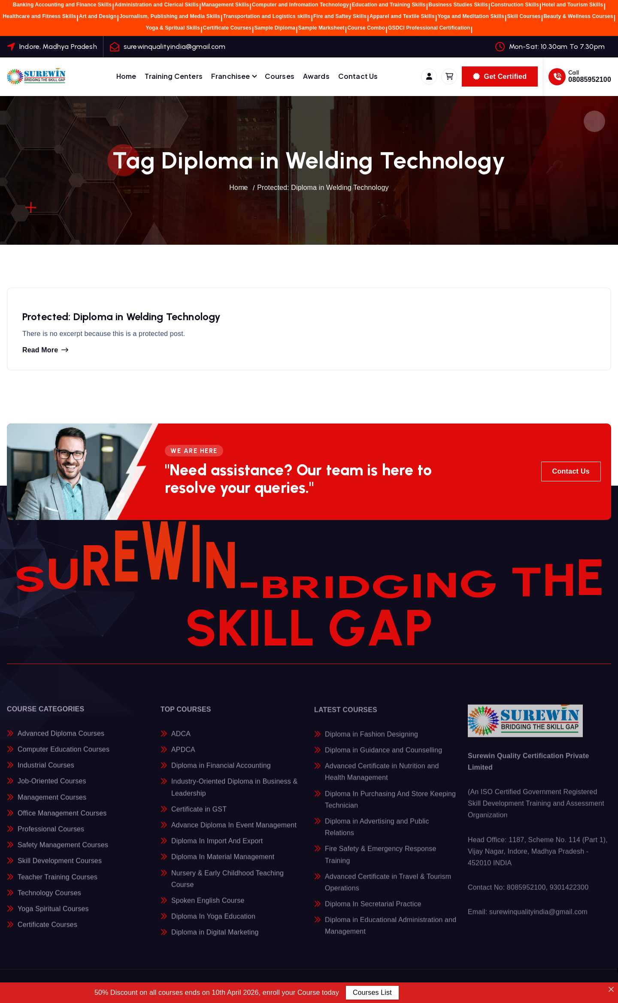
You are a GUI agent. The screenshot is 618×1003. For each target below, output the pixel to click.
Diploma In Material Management (222, 864)
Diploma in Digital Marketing (215, 939)
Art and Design (98, 16)
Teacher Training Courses (57, 884)
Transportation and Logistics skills (267, 16)
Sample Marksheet (321, 28)
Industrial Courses (46, 772)
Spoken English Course (208, 907)
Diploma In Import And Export (217, 848)
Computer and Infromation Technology (300, 5)
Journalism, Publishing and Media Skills (169, 16)
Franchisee (230, 76)
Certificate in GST (199, 816)
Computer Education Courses (63, 756)
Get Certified (500, 76)
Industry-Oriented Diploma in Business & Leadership (234, 794)
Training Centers (174, 76)
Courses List (372, 992)
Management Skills (225, 5)
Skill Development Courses (60, 867)
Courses (279, 76)
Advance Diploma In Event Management (234, 832)
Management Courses (52, 804)
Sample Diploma (275, 28)
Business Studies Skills (458, 5)
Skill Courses (524, 16)
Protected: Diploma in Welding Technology (322, 187)
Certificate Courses (227, 28)
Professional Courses (51, 836)
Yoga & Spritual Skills (173, 28)
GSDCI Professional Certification (429, 28)
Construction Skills (515, 5)
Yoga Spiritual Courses (53, 915)
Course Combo (366, 28)
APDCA (183, 757)
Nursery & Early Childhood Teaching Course (227, 886)
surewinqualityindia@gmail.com (175, 46)
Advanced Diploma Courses (61, 740)
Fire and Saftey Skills (340, 16)
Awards (316, 76)
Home (126, 76)
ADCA (181, 741)
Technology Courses (49, 900)
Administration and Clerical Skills (157, 5)
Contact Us (358, 76)
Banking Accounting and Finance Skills (62, 5)
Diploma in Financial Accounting (221, 773)
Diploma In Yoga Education (213, 924)
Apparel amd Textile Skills (402, 16)
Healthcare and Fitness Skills (39, 16)
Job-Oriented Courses (52, 788)
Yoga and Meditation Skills (471, 16)
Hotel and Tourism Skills (572, 5)
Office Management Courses (62, 820)
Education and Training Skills (389, 5)
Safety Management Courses (63, 852)
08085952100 (589, 79)
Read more (40, 353)
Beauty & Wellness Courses (578, 16)
